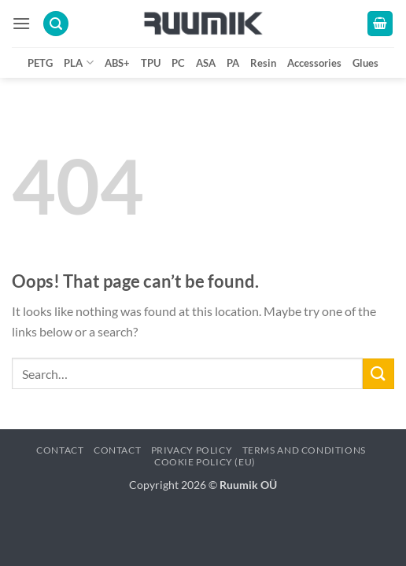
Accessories (314, 63)
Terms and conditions (304, 450)
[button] (21, 23)
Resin (263, 63)
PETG (40, 63)
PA (233, 63)
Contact (59, 450)
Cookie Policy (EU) (205, 462)
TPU (151, 63)
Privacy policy (192, 450)
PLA (78, 62)
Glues (365, 63)
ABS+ (117, 63)
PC (178, 63)
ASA (206, 63)
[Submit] (378, 373)
